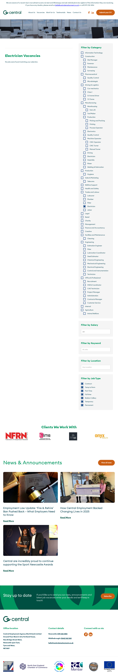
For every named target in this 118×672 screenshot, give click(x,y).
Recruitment (91, 281)
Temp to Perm (90, 387)
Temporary (89, 402)
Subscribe (108, 596)
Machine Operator (94, 138)
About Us (31, 12)
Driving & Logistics (92, 85)
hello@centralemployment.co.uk (67, 5)
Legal (87, 213)
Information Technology (94, 53)
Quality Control (93, 78)
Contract (88, 384)
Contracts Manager (94, 299)
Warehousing (92, 106)
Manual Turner (95, 149)
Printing (92, 124)
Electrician (91, 156)
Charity (88, 221)
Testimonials (60, 12)
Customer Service (93, 303)
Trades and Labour (92, 192)
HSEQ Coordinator (94, 285)
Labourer (90, 196)
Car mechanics (93, 88)
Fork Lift (93, 110)
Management (90, 224)
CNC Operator (95, 142)
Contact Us (77, 12)
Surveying (91, 71)
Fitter (89, 203)
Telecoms (90, 181)
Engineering (89, 242)
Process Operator (96, 128)
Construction (90, 56)
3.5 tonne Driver (93, 96)
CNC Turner (94, 146)
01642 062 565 (66, 638)
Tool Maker (91, 113)
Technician (91, 274)
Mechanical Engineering (96, 263)
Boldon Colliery (90, 398)
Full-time (88, 394)
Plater (89, 163)
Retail (87, 217)
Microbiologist (92, 81)
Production (91, 117)
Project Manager (93, 292)
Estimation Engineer (94, 246)
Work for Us (50, 12)
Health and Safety (92, 188)
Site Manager (92, 60)
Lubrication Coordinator (96, 253)
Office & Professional (93, 278)
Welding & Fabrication (95, 167)
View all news (106, 463)
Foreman (90, 63)
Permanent (89, 405)
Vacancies (41, 12)
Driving (90, 153)
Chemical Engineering (95, 260)
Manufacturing (90, 103)
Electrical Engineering (95, 267)
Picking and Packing (97, 121)
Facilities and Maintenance (95, 235)
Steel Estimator (92, 256)
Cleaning (90, 238)
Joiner (89, 210)
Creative (88, 231)
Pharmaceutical (91, 74)
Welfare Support (91, 185)
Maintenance (92, 67)
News (69, 12)
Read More (8, 521)
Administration (92, 296)
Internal (88, 306)
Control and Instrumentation (97, 271)
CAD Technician (93, 288)
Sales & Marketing (92, 178)
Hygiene (90, 174)
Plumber (90, 199)
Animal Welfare (93, 313)
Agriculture (89, 310)
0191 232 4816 (62, 634)
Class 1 (89, 92)
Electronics (91, 131)
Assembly (90, 160)
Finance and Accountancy (95, 228)
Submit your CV (105, 12)
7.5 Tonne (90, 99)
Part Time (88, 391)
